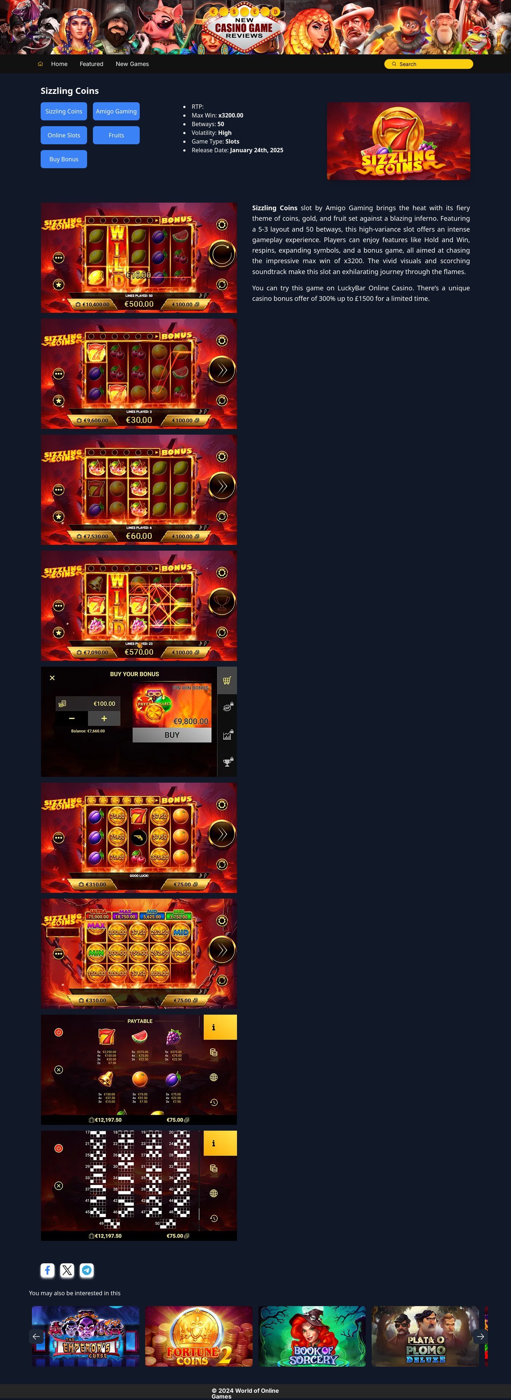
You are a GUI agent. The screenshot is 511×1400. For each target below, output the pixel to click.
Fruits (116, 135)
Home (59, 63)
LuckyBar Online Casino (375, 287)
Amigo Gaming (116, 111)
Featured (91, 63)
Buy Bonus (63, 159)
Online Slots (64, 135)
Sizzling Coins (63, 111)
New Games (132, 63)
